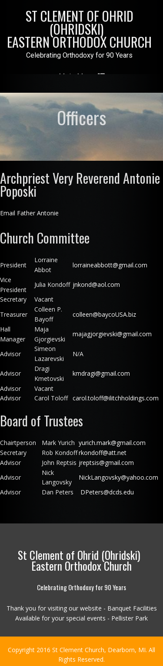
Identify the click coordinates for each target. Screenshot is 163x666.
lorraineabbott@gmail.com (110, 260)
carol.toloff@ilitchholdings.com (116, 394)
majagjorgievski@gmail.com (112, 329)
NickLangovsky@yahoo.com (118, 472)
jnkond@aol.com (96, 280)
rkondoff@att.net (102, 448)
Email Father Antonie (29, 209)
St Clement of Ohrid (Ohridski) (79, 29)
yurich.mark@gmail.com (113, 438)
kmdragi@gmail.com (102, 369)
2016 (44, 645)
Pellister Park (129, 613)
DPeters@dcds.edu (106, 488)
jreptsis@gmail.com (106, 458)
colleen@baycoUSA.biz (104, 309)
